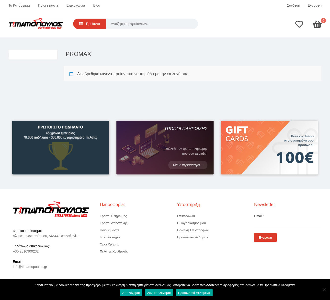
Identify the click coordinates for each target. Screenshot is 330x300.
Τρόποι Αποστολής (113, 223)
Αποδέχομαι (131, 293)
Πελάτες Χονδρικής (114, 251)
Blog (96, 5)
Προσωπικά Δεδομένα (193, 237)
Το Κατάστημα (19, 5)
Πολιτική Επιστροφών (193, 230)
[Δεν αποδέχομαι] (323, 289)
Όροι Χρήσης (109, 244)
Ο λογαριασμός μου (191, 223)
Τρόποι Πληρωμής (113, 216)
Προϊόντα (89, 24)
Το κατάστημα (110, 237)
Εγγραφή (314, 5)
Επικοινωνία (76, 5)
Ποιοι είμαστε (48, 5)
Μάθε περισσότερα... (188, 165)
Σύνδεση (293, 5)
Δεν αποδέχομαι (159, 293)
